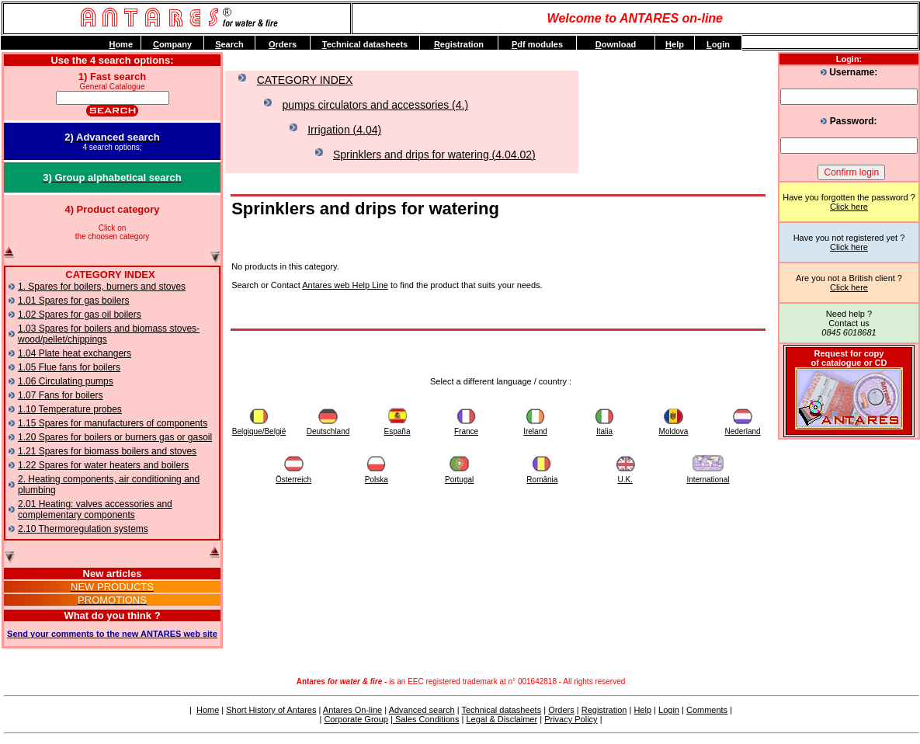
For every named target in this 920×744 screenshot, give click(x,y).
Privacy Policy (570, 719)
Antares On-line (352, 709)
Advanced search (422, 709)
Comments (706, 709)
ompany (172, 44)
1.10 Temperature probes (70, 409)
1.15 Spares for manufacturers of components (112, 423)
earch (229, 44)
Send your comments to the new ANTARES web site (112, 633)
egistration (459, 44)
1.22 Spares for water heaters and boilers (103, 465)
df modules (537, 44)
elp (674, 44)
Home (207, 709)
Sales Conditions (426, 719)
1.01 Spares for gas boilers (73, 300)
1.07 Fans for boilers (60, 395)
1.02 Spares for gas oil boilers (79, 314)
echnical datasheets (365, 44)
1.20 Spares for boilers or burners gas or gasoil (115, 437)
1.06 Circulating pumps (65, 381)
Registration (604, 709)
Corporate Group (356, 719)
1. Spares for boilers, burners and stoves (102, 286)
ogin (718, 44)
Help (642, 709)
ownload (616, 44)
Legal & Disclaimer (501, 719)
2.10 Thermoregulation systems (83, 528)
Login (668, 709)
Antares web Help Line (345, 285)
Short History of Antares (271, 709)
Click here (849, 206)
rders (283, 44)
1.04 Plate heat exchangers (74, 353)
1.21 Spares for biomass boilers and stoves (107, 451)
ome (121, 44)
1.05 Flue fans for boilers (69, 367)
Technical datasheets (501, 709)
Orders (561, 709)
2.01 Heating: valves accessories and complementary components (95, 509)
